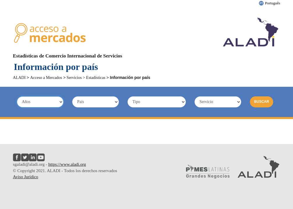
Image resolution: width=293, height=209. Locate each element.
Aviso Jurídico (25, 176)
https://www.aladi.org (67, 164)
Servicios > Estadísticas (86, 77)
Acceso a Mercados (46, 77)
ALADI (20, 77)
